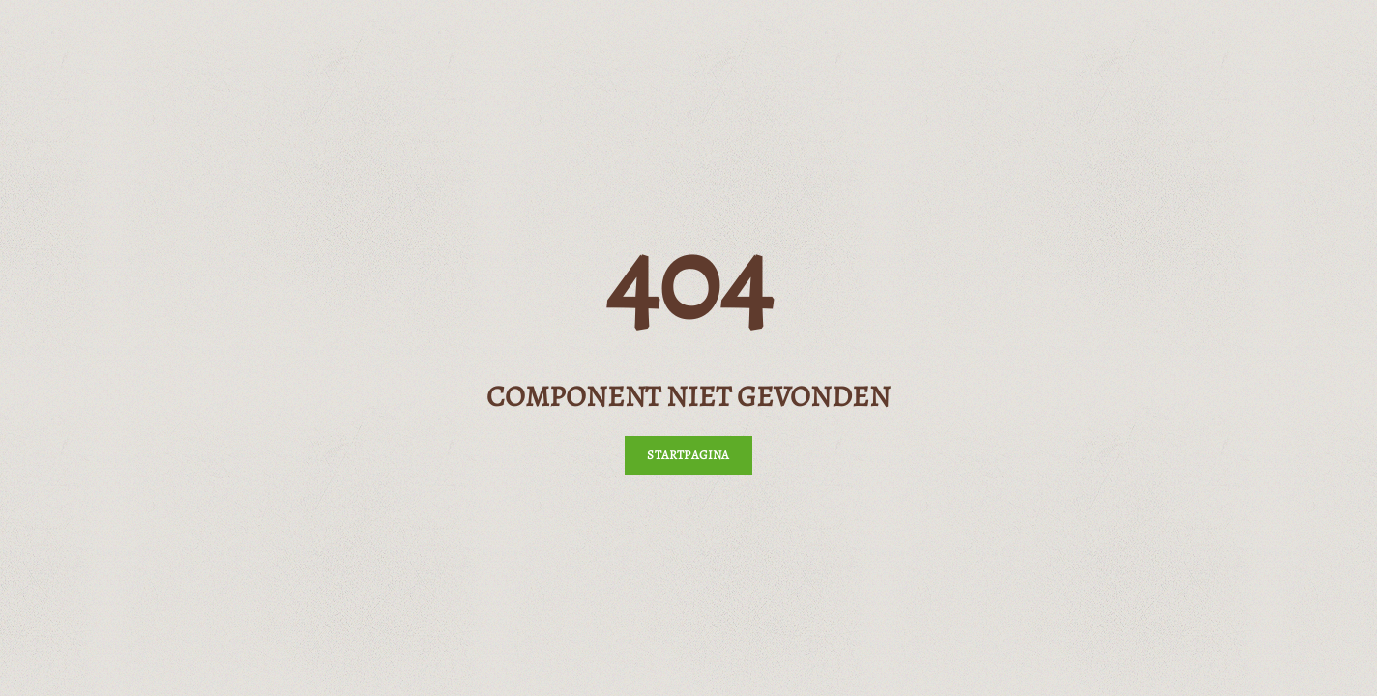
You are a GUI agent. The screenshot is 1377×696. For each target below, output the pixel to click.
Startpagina (688, 455)
